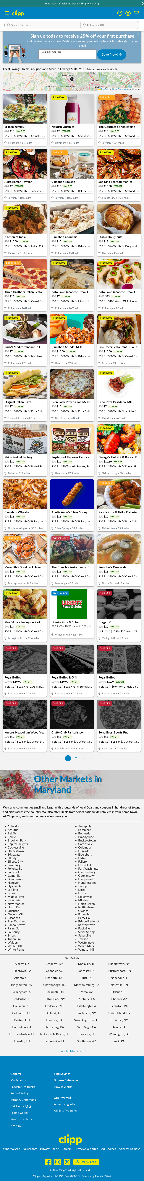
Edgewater (13, 854)
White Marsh (85, 946)
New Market (14, 903)
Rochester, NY (86, 1013)
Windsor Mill (85, 949)
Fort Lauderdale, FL (21, 1034)
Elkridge (11, 858)
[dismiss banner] (138, 33)
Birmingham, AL (22, 992)
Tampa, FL (119, 1027)
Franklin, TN (22, 1041)
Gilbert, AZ (54, 1013)
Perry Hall (83, 917)
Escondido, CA (21, 1027)
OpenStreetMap (120, 89)
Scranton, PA (119, 1006)
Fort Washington (87, 868)
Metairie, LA (87, 999)
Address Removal (130, 1148)
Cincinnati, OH (54, 992)
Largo (80, 889)
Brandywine (84, 837)
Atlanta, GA (22, 978)
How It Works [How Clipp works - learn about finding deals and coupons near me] (63, 1086)
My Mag (15, 1125)
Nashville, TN (119, 985)
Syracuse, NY (119, 1020)
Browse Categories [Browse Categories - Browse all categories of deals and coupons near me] (66, 1080)
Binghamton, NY (22, 985)
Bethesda (82, 833)
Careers (67, 1148)
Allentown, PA (21, 970)
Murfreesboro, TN (119, 970)
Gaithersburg (85, 872)
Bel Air (10, 833)
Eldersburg (83, 854)
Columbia (83, 847)
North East (13, 907)
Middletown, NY (119, 963)
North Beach (85, 903)
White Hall (13, 946)
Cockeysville (14, 847)
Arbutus (11, 830)
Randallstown (14, 925)
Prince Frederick (87, 921)
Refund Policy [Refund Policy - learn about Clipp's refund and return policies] (19, 1093)
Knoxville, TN (87, 963)
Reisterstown (85, 925)
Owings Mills (14, 914)
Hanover (11, 882)
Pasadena (12, 917)
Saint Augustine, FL (86, 1020)
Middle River (14, 896)
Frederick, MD (54, 1006)
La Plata (11, 889)
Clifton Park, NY (54, 999)
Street (10, 935)
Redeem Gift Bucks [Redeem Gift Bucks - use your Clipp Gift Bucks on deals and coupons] (22, 1086)
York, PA (119, 1041)
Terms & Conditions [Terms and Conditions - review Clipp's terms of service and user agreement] (23, 1099)
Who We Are (11, 1148)
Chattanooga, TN (54, 985)
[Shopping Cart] (136, 13)
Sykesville (83, 935)
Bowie (10, 837)
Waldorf (11, 942)
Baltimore (83, 830)
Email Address (51, 51)
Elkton (81, 858)
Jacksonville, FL (54, 1041)
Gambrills (12, 875)
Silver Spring (85, 932)
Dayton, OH (22, 1020)
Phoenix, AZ (119, 999)
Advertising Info (64, 1104)
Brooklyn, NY (54, 963)
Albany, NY (22, 963)
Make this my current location (101, 69)
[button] (128, 13)
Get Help (16, 1106)
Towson (81, 939)
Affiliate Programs (65, 1110)
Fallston (81, 861)
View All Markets (72, 1051)
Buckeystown (85, 840)
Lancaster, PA (87, 970)
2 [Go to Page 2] (76, 758)
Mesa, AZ (87, 992)
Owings (81, 910)
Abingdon (12, 826)
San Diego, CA (86, 1027)
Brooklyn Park (15, 840)
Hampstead (84, 879)
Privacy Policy (49, 1148)
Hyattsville (12, 886)
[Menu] (7, 13)
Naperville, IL (119, 978)
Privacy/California (86, 1148)
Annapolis (83, 826)
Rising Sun (12, 928)
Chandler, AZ (54, 970)
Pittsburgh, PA (86, 1006)
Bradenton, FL (22, 999)
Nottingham (84, 907)
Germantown (85, 875)
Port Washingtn (16, 921)
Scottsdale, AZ (86, 1041)
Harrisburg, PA (54, 1027)
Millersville (83, 896)
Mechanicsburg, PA (86, 985)
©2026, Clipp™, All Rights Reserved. (69, 1170)
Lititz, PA (87, 978)
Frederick (12, 872)
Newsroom (30, 1148)
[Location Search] (110, 25)
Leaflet (103, 89)
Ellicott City (13, 861)
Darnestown (14, 851)
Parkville (82, 914)
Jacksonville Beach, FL (54, 1034)
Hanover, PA (54, 1020)
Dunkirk (82, 851)
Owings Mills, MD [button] (72, 69)
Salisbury (12, 932)
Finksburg (12, 865)
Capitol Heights (16, 844)
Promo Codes (19, 1112)
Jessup (81, 886)
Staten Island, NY (119, 1013)
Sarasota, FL (87, 1034)
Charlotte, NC (54, 978)
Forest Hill (83, 865)
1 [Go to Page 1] (68, 758)
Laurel (10, 893)
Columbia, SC (22, 1006)
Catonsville (84, 844)
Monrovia (12, 900)
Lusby (80, 893)
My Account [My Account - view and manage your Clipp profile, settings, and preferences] (18, 1080)
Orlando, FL (119, 992)
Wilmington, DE (119, 1034)
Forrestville (13, 868)
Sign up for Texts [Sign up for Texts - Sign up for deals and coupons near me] (21, 1119)
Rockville (82, 928)
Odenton (11, 910)
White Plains (14, 949)
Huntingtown (85, 882)
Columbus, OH (22, 1013)
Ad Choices (108, 1148)
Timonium (12, 939)
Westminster (85, 942)
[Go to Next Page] (84, 758)
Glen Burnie (13, 879)
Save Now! (112, 54)
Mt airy (81, 900)
